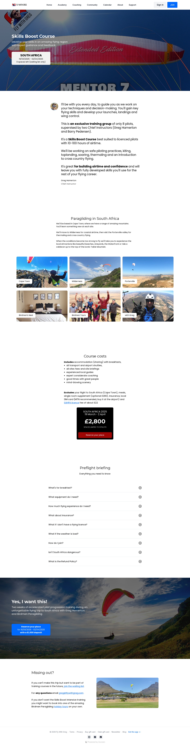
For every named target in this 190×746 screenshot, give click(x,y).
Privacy (80, 732)
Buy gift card (90, 732)
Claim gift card (103, 732)
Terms (71, 732)
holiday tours (61, 706)
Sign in (160, 5)
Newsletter (116, 732)
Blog (124, 732)
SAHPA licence (71, 402)
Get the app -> (134, 732)
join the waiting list (74, 686)
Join (172, 5)
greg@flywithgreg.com (71, 693)
